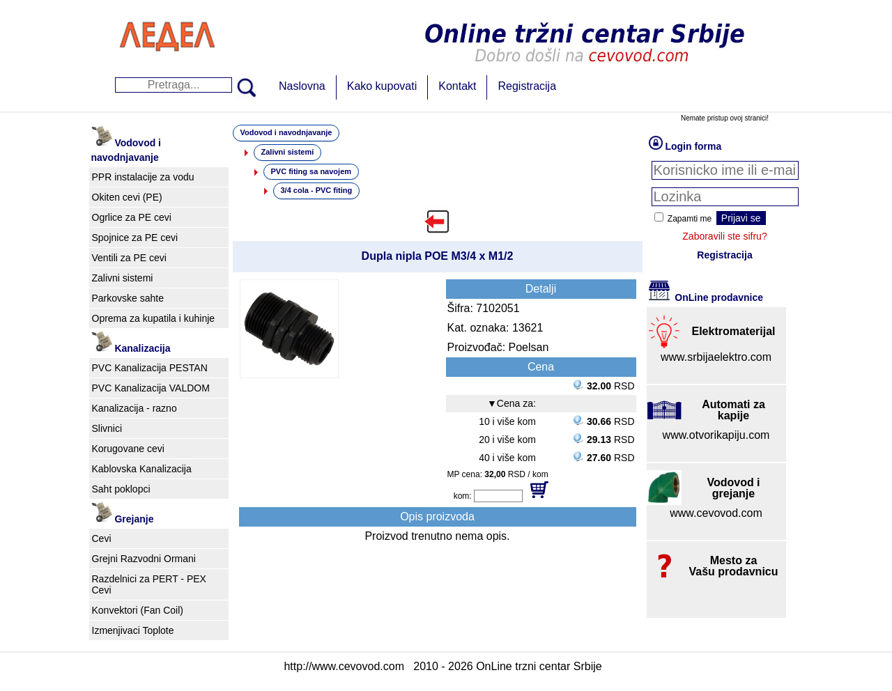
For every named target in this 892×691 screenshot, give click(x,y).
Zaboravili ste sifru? (724, 236)
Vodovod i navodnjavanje (286, 132)
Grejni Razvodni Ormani (144, 558)
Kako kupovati (382, 86)
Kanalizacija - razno (134, 408)
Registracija (527, 86)
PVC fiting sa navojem (311, 171)
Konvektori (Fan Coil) (138, 610)
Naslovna (302, 86)
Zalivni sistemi (122, 278)
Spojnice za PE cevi (135, 237)
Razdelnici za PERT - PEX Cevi (149, 584)
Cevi (102, 538)
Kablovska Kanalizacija (142, 468)
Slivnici (107, 428)
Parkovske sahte (128, 298)
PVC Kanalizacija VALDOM (151, 388)
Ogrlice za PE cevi (131, 217)
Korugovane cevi (128, 448)
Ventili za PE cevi (129, 257)
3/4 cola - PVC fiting (317, 190)
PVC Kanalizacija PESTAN (150, 367)
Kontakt (457, 86)
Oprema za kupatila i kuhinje (153, 318)
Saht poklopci (121, 489)
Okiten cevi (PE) (127, 197)
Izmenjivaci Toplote (133, 630)
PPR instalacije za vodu (143, 177)
